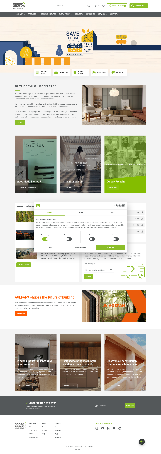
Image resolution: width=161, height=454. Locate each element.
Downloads (90, 14)
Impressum (69, 446)
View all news (23, 264)
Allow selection (80, 247)
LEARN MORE (68, 187)
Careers (57, 427)
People (31, 434)
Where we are (33, 430)
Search (88, 276)
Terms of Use (79, 446)
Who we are (32, 427)
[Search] (72, 5)
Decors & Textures (48, 14)
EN (97, 5)
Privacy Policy (89, 446)
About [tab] (111, 212)
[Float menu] (142, 442)
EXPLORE (20, 122)
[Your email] (107, 406)
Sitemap (58, 437)
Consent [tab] (49, 212)
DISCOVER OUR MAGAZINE (27, 187)
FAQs (56, 434)
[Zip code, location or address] (97, 270)
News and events (47, 427)
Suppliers (58, 430)
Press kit (45, 430)
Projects (79, 14)
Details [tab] (80, 212)
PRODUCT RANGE (24, 385)
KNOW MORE (113, 187)
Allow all (110, 247)
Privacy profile (33, 437)
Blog (43, 434)
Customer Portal (138, 5)
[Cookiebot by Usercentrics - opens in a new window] (116, 205)
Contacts (114, 14)
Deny (50, 247)
